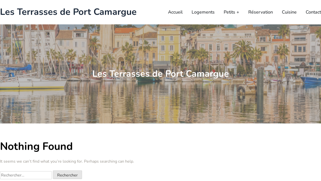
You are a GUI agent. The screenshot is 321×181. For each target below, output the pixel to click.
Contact (313, 12)
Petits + (231, 12)
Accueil (175, 12)
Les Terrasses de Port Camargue (68, 12)
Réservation (260, 12)
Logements (203, 12)
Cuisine (289, 12)
